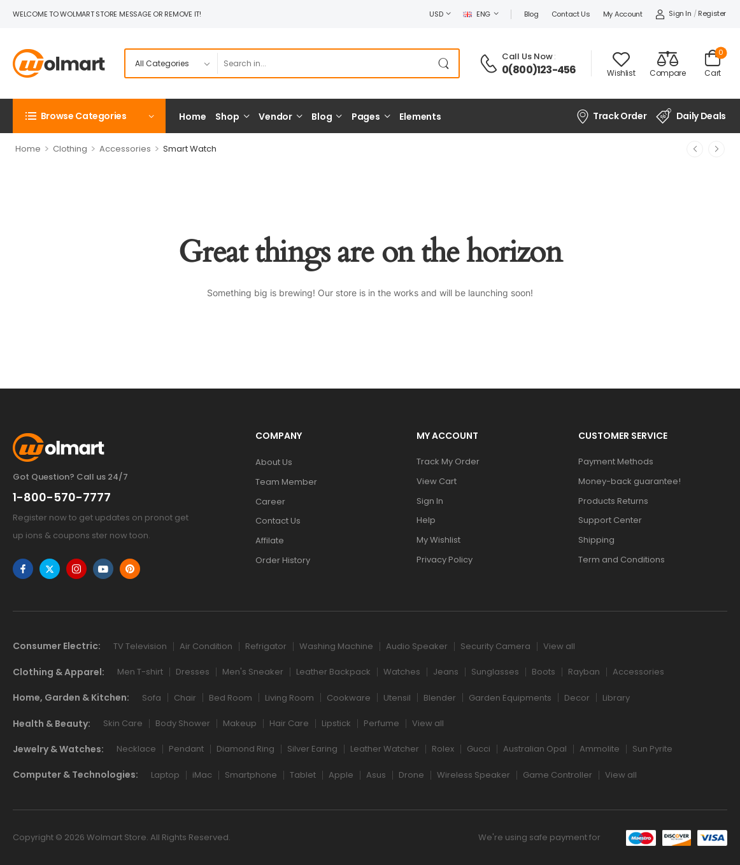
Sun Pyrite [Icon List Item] (652, 749)
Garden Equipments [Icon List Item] (510, 698)
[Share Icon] (23, 569)
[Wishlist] (621, 64)
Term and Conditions (621, 560)
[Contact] (490, 63)
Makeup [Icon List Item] (240, 723)
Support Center (610, 520)
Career (270, 502)
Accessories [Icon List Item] (638, 672)
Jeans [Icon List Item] (446, 672)
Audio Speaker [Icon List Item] (417, 646)
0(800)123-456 (539, 70)
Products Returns (613, 501)
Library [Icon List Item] (616, 698)
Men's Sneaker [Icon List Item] (252, 672)
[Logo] (59, 63)
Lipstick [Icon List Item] (336, 723)
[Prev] (695, 149)
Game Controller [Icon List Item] (557, 775)
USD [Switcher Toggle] (436, 14)
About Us (273, 462)
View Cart (436, 481)
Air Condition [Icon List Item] (206, 646)
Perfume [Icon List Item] (381, 723)
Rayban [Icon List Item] (584, 672)
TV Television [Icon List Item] (140, 646)
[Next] (716, 149)
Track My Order (448, 461)
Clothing (70, 149)
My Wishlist (438, 540)
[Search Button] (446, 63)
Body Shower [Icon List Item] (182, 723)
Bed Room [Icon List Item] (230, 698)
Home (192, 116)
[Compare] (667, 63)
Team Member (286, 482)
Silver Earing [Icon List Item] (312, 749)
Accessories (125, 149)
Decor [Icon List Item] (577, 698)
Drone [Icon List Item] (411, 775)
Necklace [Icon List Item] (136, 749)
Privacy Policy (444, 560)
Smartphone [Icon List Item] (251, 775)
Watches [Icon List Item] (401, 672)
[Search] (325, 63)
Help (426, 520)
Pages (366, 116)
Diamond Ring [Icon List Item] (245, 749)
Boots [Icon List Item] (543, 672)
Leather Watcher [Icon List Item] (384, 749)
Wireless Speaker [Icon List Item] (473, 775)
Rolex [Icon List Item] (443, 749)
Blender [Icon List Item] (439, 698)
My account (623, 14)
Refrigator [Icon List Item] (266, 646)
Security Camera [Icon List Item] (495, 646)
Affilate (269, 540)
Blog (531, 14)
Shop (227, 116)
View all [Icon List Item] (559, 646)
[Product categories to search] (171, 63)
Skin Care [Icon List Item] (123, 723)
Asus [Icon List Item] (376, 775)
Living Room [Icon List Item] (289, 698)
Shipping (596, 540)
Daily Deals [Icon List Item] (691, 116)
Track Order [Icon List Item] (611, 116)
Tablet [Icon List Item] (303, 775)
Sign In (429, 501)
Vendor (275, 116)
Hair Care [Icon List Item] (289, 723)
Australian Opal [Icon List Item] (535, 749)
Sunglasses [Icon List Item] (495, 672)
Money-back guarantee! (629, 481)
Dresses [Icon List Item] (193, 672)
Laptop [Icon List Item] (165, 775)
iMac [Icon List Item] (202, 775)
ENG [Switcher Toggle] (476, 14)
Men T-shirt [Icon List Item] (140, 672)
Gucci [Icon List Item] (478, 749)
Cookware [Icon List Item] (349, 698)
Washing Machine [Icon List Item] (336, 646)
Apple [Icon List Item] (341, 775)
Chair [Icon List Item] (185, 698)
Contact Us (570, 14)
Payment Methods (615, 461)
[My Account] (673, 14)
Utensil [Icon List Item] (397, 698)
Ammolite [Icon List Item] (600, 749)
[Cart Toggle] (712, 63)
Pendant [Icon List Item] (186, 749)
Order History (282, 560)
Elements (420, 116)
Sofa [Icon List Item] (151, 698)
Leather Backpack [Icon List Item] (333, 672)
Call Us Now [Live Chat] (527, 56)
